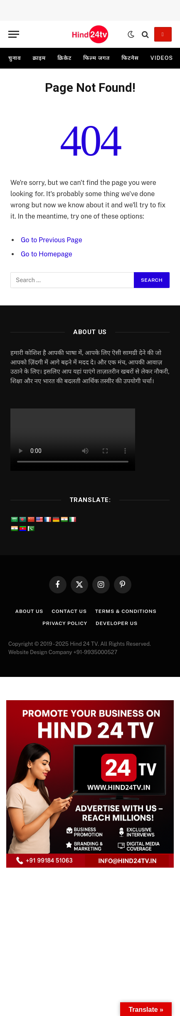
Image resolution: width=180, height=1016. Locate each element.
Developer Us (117, 623)
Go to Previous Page (51, 240)
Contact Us (69, 611)
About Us (29, 611)
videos (161, 58)
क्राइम (39, 58)
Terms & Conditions (126, 611)
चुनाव (14, 58)
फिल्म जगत (96, 58)
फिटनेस (130, 58)
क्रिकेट (64, 58)
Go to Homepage (46, 254)
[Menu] (13, 34)
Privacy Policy (64, 623)
